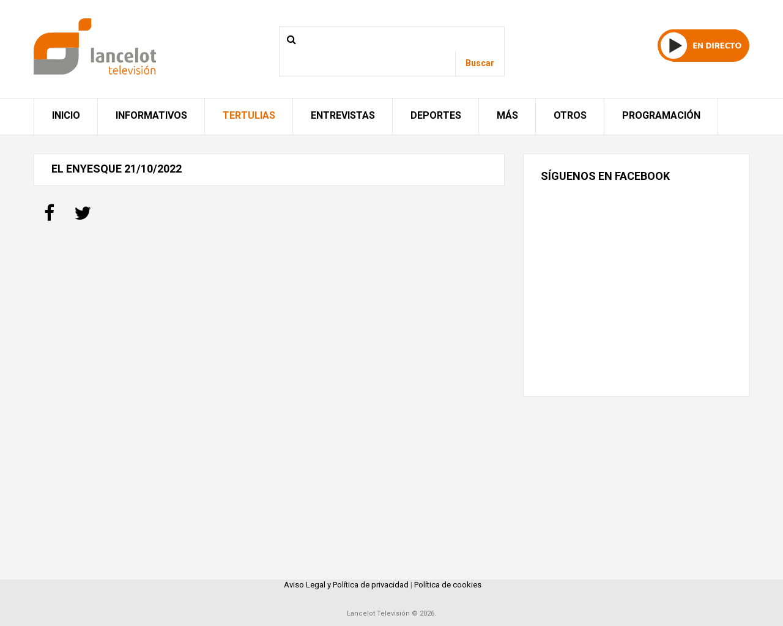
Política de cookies (447, 584)
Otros (570, 115)
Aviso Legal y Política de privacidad (346, 584)
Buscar (480, 63)
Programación (661, 115)
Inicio (66, 115)
